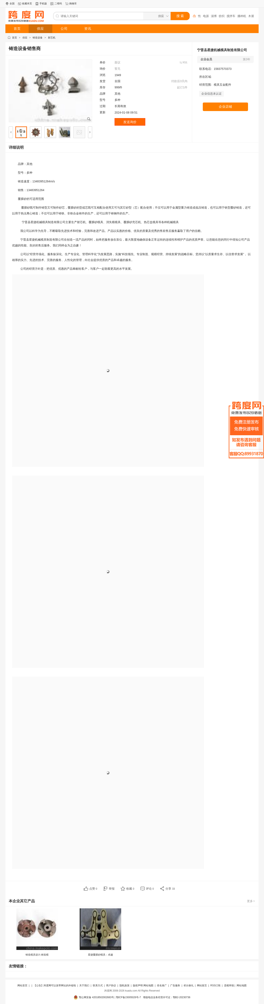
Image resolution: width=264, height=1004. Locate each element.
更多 (251, 901)
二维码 (58, 3)
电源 (206, 16)
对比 (184, 62)
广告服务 (175, 985)
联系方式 (98, 985)
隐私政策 (125, 985)
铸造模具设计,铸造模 (37, 954)
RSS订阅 (215, 985)
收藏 (130, 888)
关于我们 (84, 985)
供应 (24, 37)
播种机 (241, 16)
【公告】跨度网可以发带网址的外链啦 (55, 985)
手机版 (43, 3)
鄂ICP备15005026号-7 (128, 997)
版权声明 (138, 985)
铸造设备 (38, 37)
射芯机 (51, 37)
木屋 (251, 16)
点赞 (93, 888)
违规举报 (229, 985)
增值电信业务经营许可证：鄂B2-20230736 (166, 997)
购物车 (73, 3)
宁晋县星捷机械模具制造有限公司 (222, 50)
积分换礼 (189, 985)
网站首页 (22, 985)
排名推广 (162, 985)
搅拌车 (231, 16)
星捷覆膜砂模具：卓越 (100, 954)
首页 (14, 37)
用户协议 (111, 985)
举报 (112, 888)
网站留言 (202, 985)
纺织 (222, 16)
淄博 (214, 16)
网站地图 (148, 985)
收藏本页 (27, 3)
